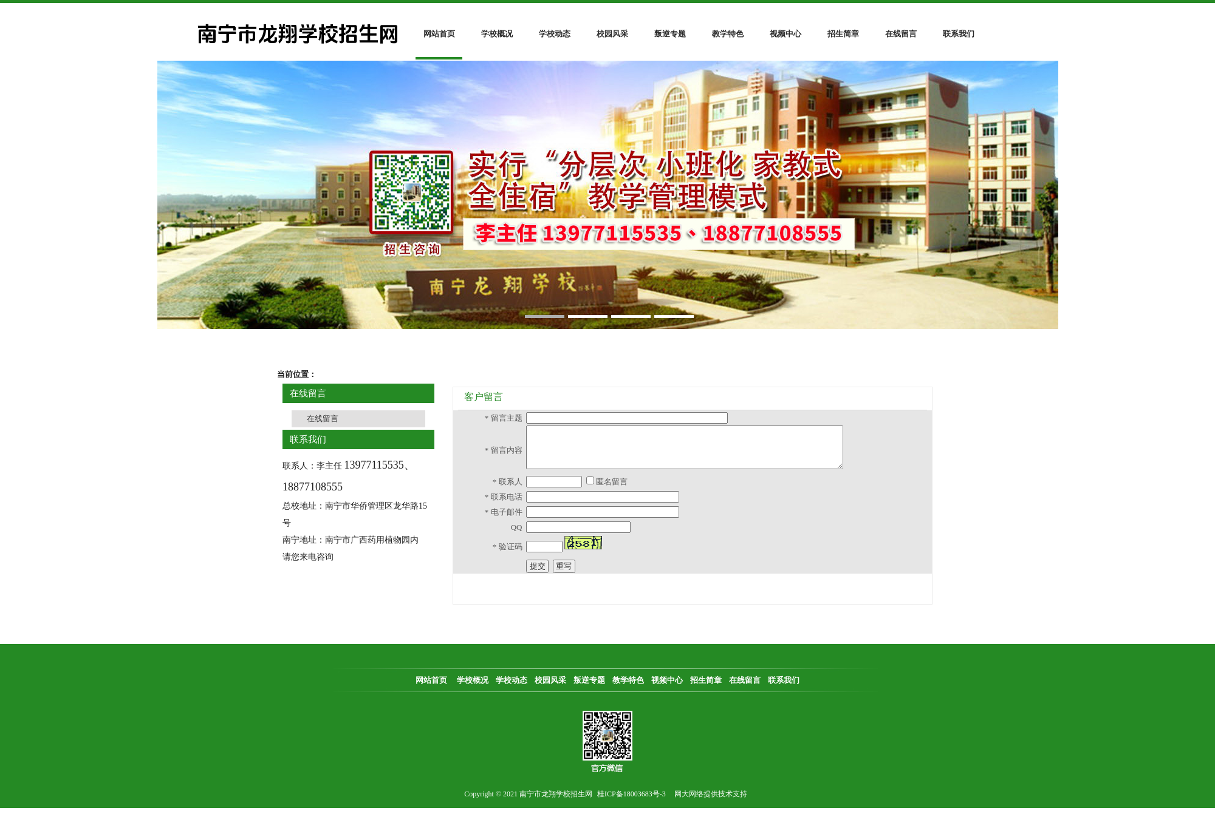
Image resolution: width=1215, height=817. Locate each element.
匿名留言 (611, 490)
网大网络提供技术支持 (710, 803)
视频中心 (785, 33)
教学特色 (728, 33)
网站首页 (439, 33)
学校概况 (497, 33)
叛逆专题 (670, 33)
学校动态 (554, 33)
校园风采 (612, 33)
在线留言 (901, 33)
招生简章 (843, 33)
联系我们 (958, 33)
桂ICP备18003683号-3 (631, 803)
